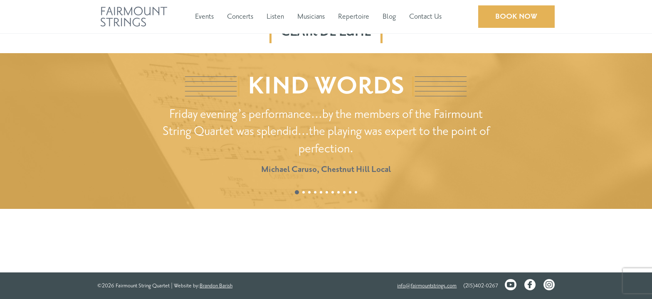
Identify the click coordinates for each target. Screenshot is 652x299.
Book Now (516, 16)
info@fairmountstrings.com (427, 285)
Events (204, 16)
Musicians (311, 16)
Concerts (240, 16)
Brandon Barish (216, 285)
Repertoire (353, 16)
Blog (389, 16)
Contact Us (425, 16)
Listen (275, 16)
